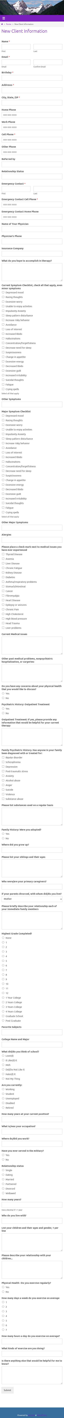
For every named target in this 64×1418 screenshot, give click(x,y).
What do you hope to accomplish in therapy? (27, 261)
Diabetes (10, 577)
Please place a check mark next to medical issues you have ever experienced (31, 549)
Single (9, 1170)
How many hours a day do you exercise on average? (31, 1336)
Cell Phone (8, 134)
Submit (7, 1390)
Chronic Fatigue (14, 568)
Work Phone (8, 122)
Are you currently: (12, 1085)
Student (10, 1094)
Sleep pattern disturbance (19, 315)
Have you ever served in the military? (23, 1151)
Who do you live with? (14, 1215)
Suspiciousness (13, 352)
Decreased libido (14, 366)
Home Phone (9, 110)
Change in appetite (16, 357)
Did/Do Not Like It (15, 1069)
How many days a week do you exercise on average (30, 1298)
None (8, 938)
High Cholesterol (14, 614)
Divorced (10, 1188)
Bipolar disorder (14, 757)
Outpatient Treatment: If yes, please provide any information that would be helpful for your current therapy (30, 722)
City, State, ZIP (11, 97)
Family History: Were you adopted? (21, 829)
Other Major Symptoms (15, 522)
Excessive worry (14, 301)
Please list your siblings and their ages (23, 857)
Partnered (11, 1184)
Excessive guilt (13, 370)
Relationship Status (13, 171)
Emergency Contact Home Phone (20, 211)
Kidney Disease (14, 572)
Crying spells (12, 389)
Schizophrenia (13, 762)
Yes (7, 693)
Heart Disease (13, 600)
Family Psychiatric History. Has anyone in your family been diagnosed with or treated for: (32, 752)
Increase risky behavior (18, 320)
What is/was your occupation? (18, 1126)
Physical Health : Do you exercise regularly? (26, 1283)
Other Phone (9, 146)
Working (10, 1089)
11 (7, 988)
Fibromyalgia (12, 595)
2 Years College (14, 1002)
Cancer (9, 591)
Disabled (10, 1103)
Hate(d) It (11, 1074)
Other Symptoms (11, 399)
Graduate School (14, 1016)
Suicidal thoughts (15, 380)
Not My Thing (13, 1078)
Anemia (10, 558)
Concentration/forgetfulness (21, 343)
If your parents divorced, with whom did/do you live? (31, 894)
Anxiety (10, 776)
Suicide (9, 789)
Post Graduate (13, 1020)
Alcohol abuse (13, 780)
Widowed (11, 1193)
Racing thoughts (14, 297)
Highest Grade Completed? (17, 933)
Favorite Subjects (11, 1027)
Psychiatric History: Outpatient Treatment (26, 704)
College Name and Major (15, 1039)
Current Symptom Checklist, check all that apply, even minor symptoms (32, 287)
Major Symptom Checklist (16, 411)
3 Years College (14, 1007)
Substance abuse (14, 799)
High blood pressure (16, 618)
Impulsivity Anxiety (16, 311)
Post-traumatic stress (17, 771)
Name (6, 41)
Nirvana (31, 1415)
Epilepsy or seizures (16, 605)
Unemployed (12, 1098)
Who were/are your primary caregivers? (24, 881)
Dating (9, 1174)
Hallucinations (13, 338)
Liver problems (13, 628)
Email (6, 57)
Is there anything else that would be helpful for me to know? (32, 1363)
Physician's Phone (12, 236)
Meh (8, 1065)
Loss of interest (14, 329)
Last (35, 51)
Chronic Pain (12, 609)
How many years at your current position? (25, 1114)
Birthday (7, 72)
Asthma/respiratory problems (21, 582)
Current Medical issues (14, 634)
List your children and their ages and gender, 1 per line (30, 1230)
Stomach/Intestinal (15, 586)
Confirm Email (39, 67)
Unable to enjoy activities (19, 306)
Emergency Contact (13, 183)
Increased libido (14, 334)
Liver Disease (13, 563)
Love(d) (9, 1055)
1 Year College (13, 997)
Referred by (8, 159)
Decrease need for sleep (18, 347)
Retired (9, 1107)
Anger (9, 785)
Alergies (6, 534)
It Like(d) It (11, 1060)
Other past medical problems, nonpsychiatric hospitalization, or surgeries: (27, 660)
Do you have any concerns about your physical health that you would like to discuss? (31, 688)
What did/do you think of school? (20, 1051)
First (3, 51)
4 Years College (14, 1011)
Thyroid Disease (14, 554)
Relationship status (13, 1166)
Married (10, 1179)
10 (7, 984)
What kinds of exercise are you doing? (23, 1348)
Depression (11, 766)
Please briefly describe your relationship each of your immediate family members (29, 908)
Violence (10, 794)
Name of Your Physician (15, 224)
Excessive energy (15, 361)
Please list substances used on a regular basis (27, 805)
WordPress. (42, 1415)
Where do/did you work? (15, 1138)
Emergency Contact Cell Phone (20, 199)
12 (7, 993)
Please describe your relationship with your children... (26, 1257)
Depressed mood (15, 292)
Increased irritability (16, 375)
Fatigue (9, 384)
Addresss (8, 85)
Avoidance (11, 324)
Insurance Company (13, 248)
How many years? (11, 1199)
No (7, 698)
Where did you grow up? (15, 844)
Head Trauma (13, 623)
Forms (8, 24)
